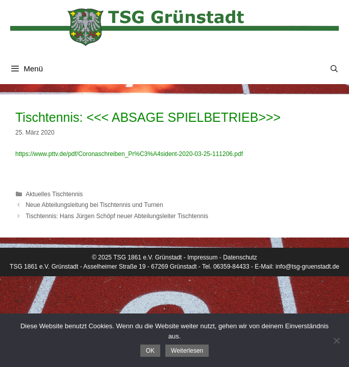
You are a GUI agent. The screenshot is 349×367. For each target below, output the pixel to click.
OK (150, 350)
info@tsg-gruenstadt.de (307, 266)
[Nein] (336, 340)
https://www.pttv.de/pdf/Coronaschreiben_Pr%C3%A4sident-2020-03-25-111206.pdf (129, 154)
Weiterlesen (187, 350)
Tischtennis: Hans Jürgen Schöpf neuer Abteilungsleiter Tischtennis (117, 216)
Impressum (202, 257)
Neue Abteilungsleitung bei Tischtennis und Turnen (94, 204)
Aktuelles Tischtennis (54, 194)
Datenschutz (240, 257)
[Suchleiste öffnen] (334, 69)
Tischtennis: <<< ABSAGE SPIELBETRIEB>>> (148, 117)
